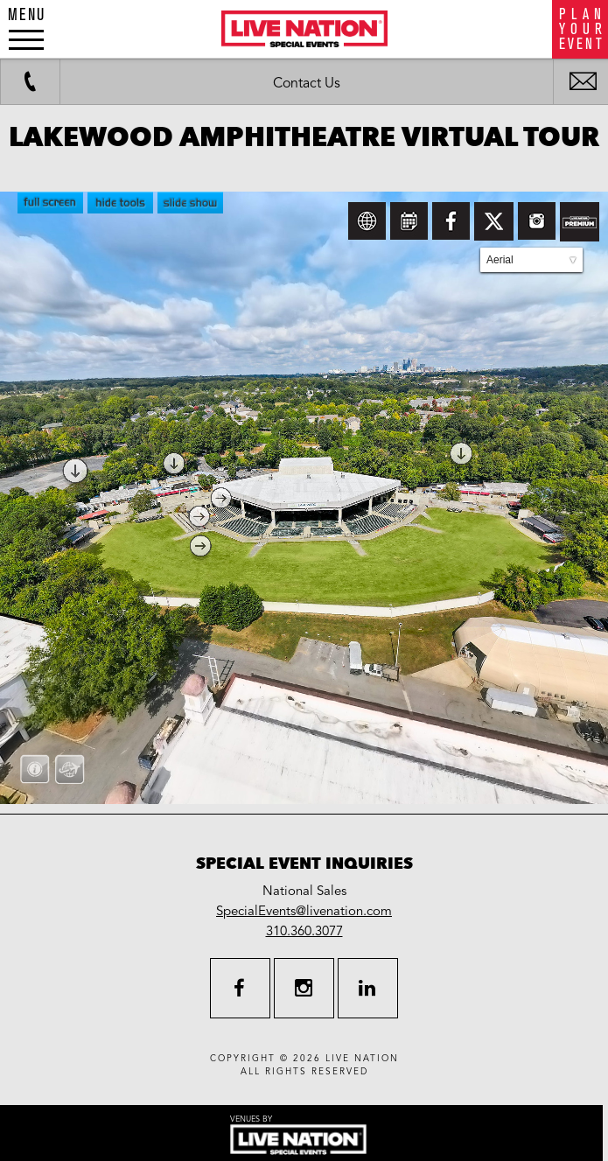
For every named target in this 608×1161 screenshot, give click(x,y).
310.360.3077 (304, 931)
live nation (362, 1058)
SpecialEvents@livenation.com (304, 911)
